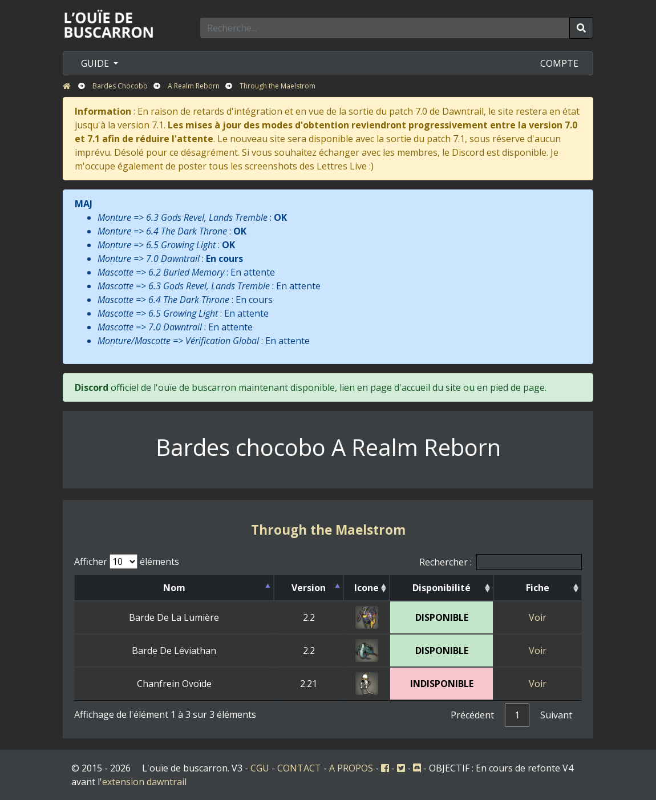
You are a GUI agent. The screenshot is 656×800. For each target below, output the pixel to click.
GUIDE (96, 63)
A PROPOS (351, 768)
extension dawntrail (144, 781)
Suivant (556, 715)
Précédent (472, 715)
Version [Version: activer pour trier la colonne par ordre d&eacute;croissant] (308, 587)
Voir (537, 617)
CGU (259, 768)
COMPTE (559, 63)
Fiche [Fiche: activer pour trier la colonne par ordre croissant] (537, 587)
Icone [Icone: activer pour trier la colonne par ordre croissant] (366, 587)
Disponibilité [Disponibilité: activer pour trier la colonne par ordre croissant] (441, 587)
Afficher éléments (126, 561)
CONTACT (299, 768)
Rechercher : (500, 562)
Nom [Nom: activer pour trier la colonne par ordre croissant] (174, 587)
